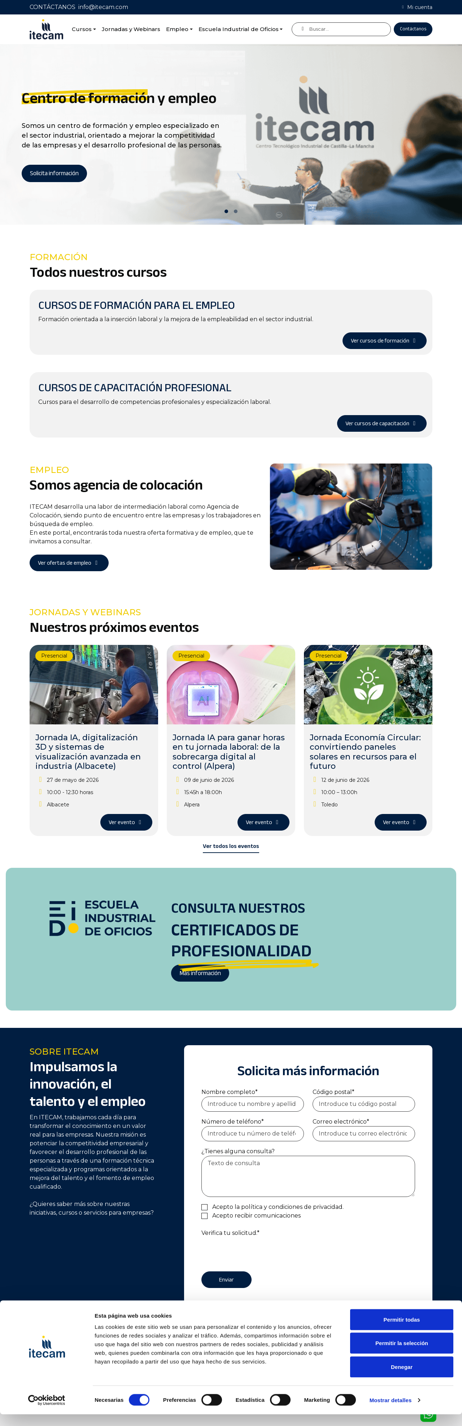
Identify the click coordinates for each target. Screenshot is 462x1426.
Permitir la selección (401, 1355)
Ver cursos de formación (384, 340)
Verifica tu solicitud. (230, 1232)
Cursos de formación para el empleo (136, 305)
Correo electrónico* (341, 1121)
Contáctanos (413, 29)
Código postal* (333, 1092)
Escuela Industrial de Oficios (239, 29)
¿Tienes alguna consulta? (238, 1151)
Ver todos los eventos (231, 846)
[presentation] (256, 1251)
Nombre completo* (229, 1092)
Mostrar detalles (391, 1412)
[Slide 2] (235, 211)
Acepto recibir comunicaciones (256, 1215)
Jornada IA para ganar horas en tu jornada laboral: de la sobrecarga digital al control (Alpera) (229, 752)
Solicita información (54, 173)
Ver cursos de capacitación (381, 423)
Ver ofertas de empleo (69, 562)
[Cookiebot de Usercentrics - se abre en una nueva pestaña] (46, 1411)
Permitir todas (402, 1331)
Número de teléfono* (232, 1121)
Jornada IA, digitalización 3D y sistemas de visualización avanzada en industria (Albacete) (88, 752)
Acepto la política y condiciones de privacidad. (278, 1206)
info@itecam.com (103, 7)
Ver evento (126, 822)
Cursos (82, 29)
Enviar (226, 1279)
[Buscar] (341, 29)
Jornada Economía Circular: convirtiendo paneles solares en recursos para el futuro (365, 752)
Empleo (177, 29)
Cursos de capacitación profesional (134, 387)
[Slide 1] (226, 211)
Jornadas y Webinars (131, 29)
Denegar (402, 1378)
